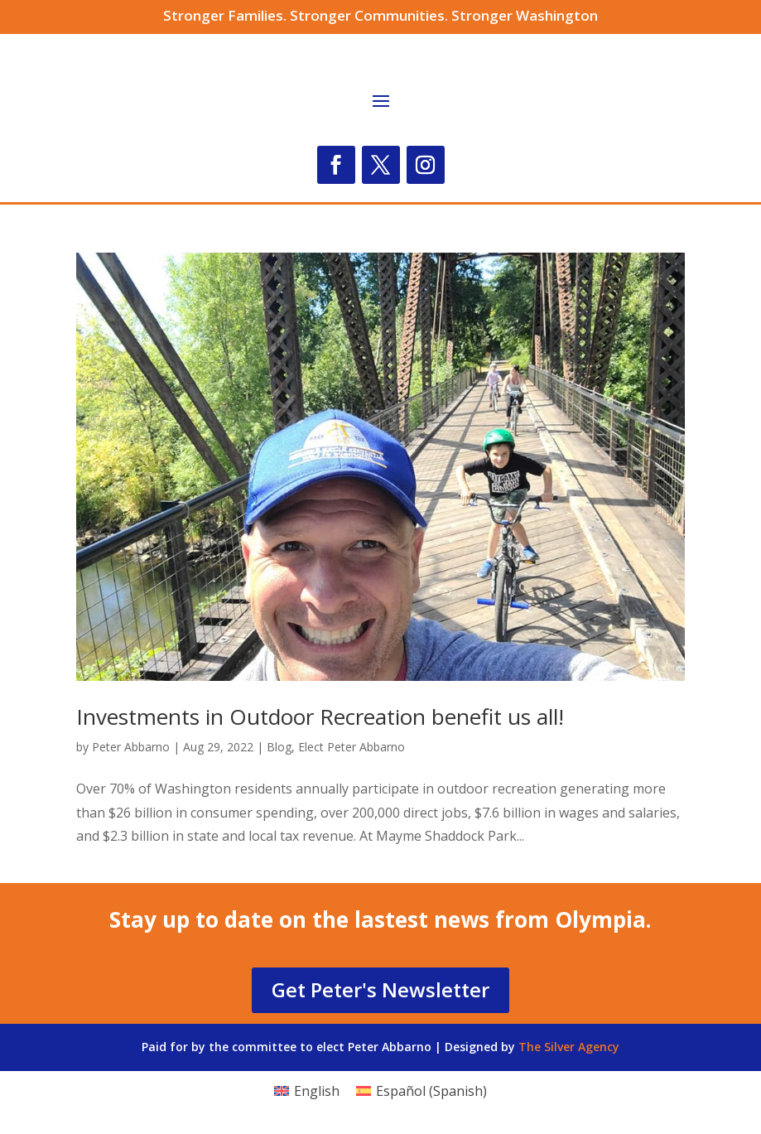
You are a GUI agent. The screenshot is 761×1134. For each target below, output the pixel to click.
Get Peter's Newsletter (380, 989)
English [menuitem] (317, 1091)
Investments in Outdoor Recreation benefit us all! (320, 716)
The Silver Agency (568, 1046)
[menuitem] (307, 1091)
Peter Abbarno (131, 747)
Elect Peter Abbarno (351, 747)
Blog (279, 747)
